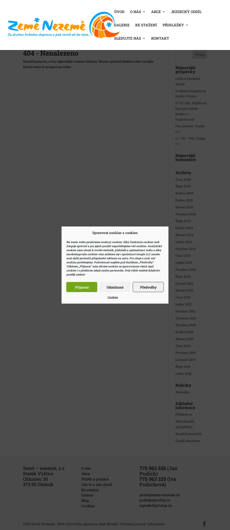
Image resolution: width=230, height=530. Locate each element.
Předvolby (148, 287)
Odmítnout (115, 287)
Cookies (113, 297)
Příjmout (82, 287)
